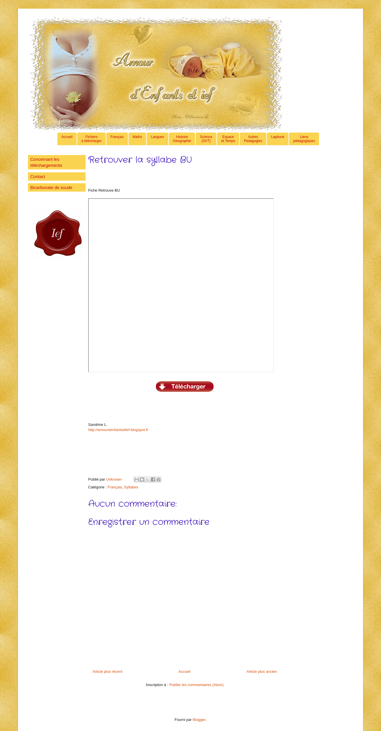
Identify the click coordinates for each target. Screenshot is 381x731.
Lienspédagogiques (304, 139)
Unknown (114, 479)
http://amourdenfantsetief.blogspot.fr (118, 430)
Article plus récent (107, 671)
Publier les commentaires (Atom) (196, 685)
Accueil (67, 139)
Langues (157, 139)
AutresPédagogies (253, 139)
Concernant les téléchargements (46, 162)
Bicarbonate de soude (51, 187)
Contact (37, 176)
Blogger (199, 719)
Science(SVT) (206, 139)
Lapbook (277, 139)
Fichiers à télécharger (91, 139)
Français (117, 139)
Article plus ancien (262, 671)
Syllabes (131, 487)
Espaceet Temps (228, 139)
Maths (137, 139)
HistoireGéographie (182, 139)
